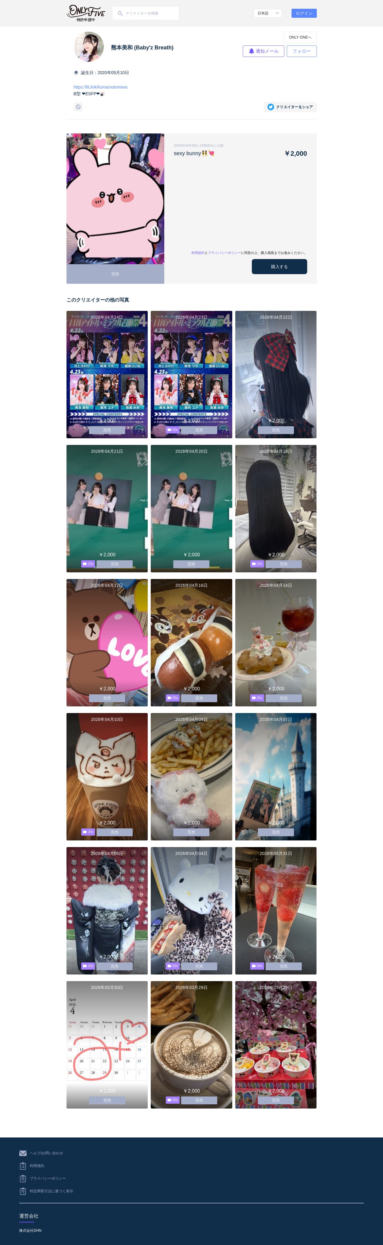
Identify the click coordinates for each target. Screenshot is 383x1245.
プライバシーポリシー (224, 253)
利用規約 (198, 253)
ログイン (304, 13)
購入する (279, 266)
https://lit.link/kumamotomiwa (101, 87)
